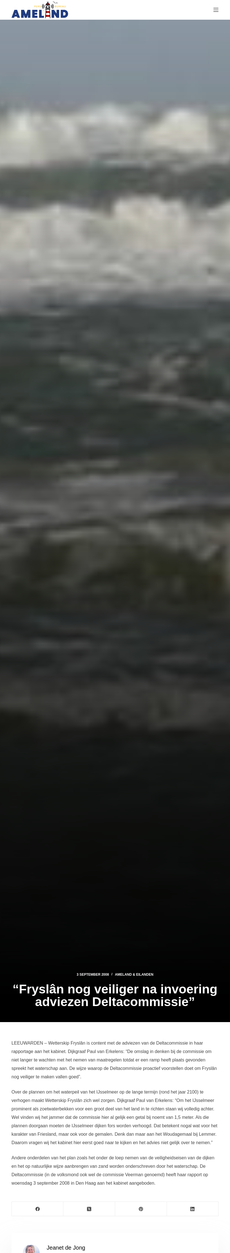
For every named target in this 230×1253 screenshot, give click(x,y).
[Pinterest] (141, 1209)
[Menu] (215, 9)
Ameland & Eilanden (134, 975)
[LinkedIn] (193, 1209)
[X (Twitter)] (89, 1209)
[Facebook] (38, 1209)
